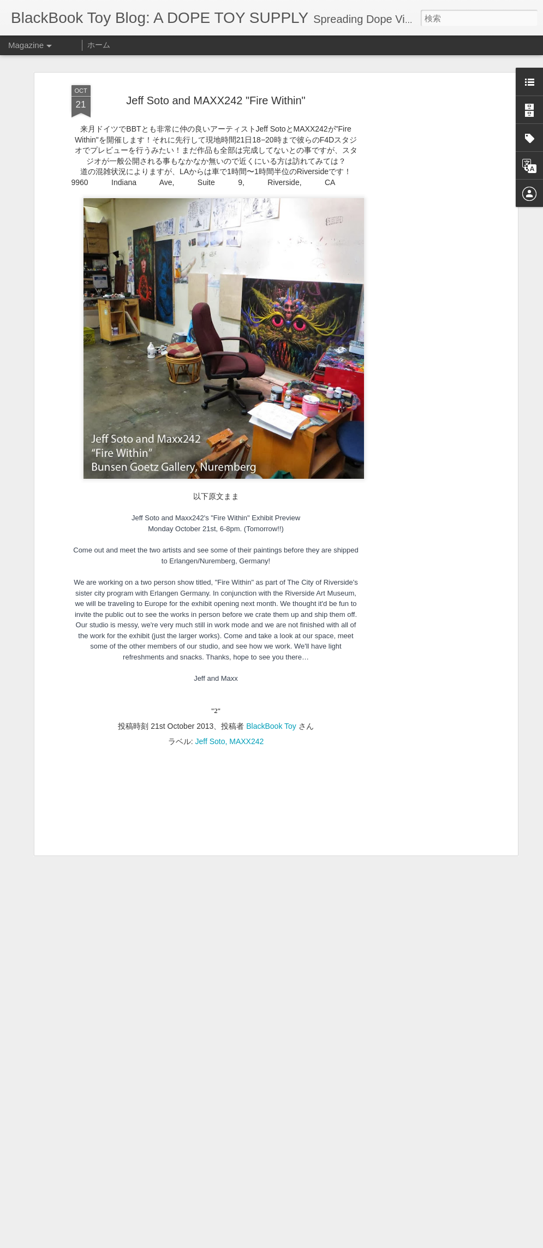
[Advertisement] (420, 257)
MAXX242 (246, 741)
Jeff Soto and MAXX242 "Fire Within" (215, 100)
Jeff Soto (210, 741)
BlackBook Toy (271, 726)
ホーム (98, 44)
